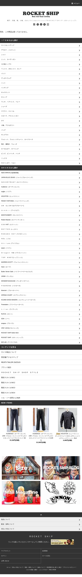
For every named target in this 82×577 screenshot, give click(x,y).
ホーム (8, 567)
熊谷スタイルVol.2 (8, 382)
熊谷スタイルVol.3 (8, 388)
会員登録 (45, 551)
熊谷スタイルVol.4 (8, 393)
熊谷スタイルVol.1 (8, 377)
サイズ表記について (8, 352)
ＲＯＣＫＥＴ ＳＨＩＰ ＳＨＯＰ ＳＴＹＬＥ (19, 372)
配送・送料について (30, 567)
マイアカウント (5, 551)
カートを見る (46, 555)
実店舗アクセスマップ (9, 357)
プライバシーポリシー (69, 567)
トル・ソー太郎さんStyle (10, 398)
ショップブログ (43, 569)
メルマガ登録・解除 (31, 569)
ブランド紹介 (6, 367)
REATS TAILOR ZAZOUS (10, 362)
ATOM (54, 569)
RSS (50, 569)
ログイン (4, 555)
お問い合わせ (5, 561)
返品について (41, 567)
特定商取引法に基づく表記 (54, 567)
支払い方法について (17, 567)
